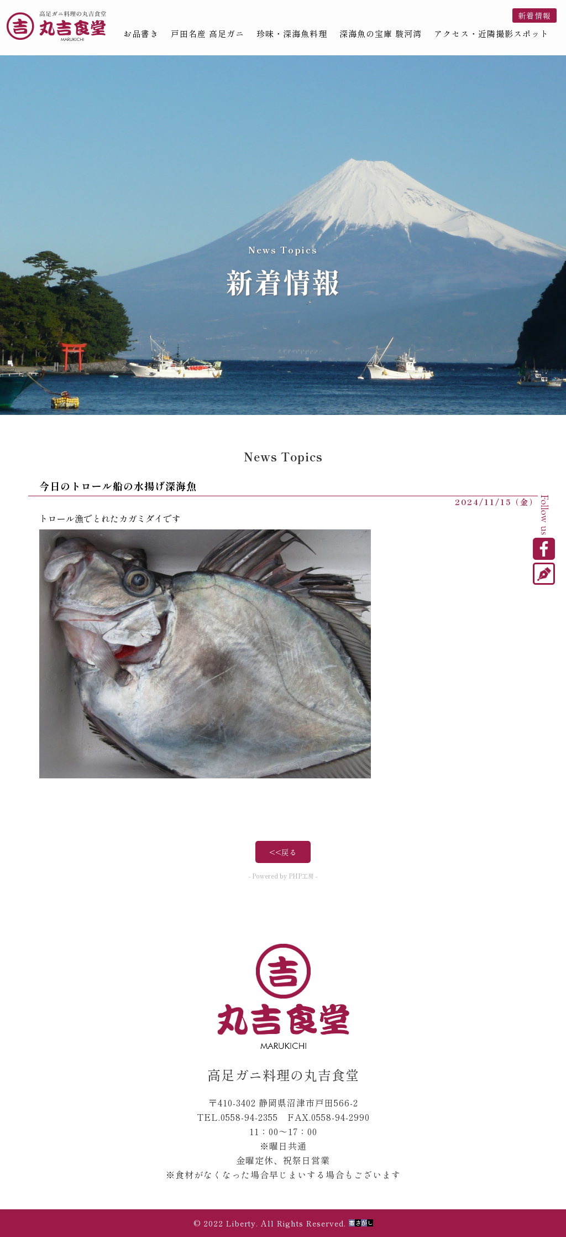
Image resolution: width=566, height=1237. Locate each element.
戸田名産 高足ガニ (207, 33)
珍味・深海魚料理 (291, 33)
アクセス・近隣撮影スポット (491, 33)
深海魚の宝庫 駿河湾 (380, 33)
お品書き (141, 33)
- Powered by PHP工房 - (283, 875)
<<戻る (283, 851)
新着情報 (534, 15)
